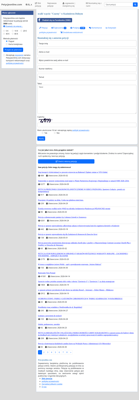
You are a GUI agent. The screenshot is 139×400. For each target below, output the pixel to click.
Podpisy (77, 28)
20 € (25, 99)
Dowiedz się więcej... (13, 94)
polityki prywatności (80, 130)
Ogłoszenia (58, 28)
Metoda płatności (10, 106)
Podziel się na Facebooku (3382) (54, 20)
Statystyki (111, 28)
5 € (7, 99)
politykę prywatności (14, 131)
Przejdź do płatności (13, 118)
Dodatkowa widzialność (71, 32)
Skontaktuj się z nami (93, 4)
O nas (44, 386)
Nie (58, 133)
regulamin (19, 123)
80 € (16, 102)
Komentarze (95, 28)
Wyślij (41, 138)
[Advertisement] (17, 43)
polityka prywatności (48, 32)
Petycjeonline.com (11, 4)
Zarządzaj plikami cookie (52, 384)
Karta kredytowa (15, 112)
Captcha (40, 117)
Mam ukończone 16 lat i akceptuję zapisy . (63, 130)
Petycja (43, 28)
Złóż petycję (38, 4)
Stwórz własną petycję (66, 161)
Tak (45, 133)
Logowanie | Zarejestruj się (69, 4)
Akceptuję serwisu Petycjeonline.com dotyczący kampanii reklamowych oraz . (18, 127)
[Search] (118, 4)
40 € (7, 102)
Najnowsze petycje (52, 4)
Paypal (11, 109)
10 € (16, 99)
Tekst (39, 83)
